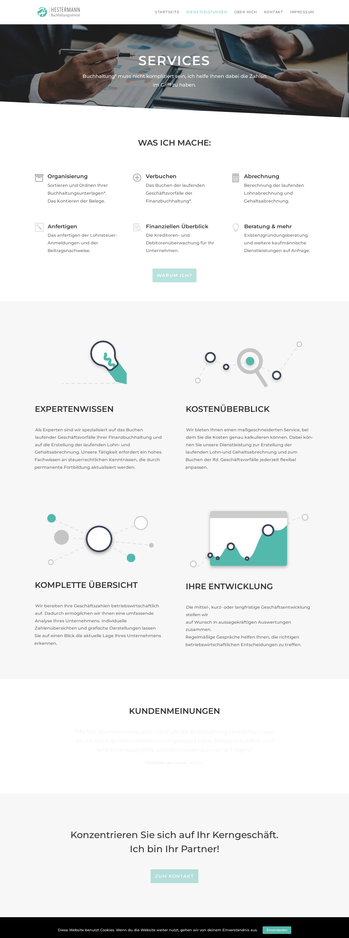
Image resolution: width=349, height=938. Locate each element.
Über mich (245, 12)
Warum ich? (174, 275)
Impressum (302, 12)
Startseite (167, 12)
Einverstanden (277, 930)
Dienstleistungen (207, 12)
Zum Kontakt (174, 876)
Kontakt (273, 12)
